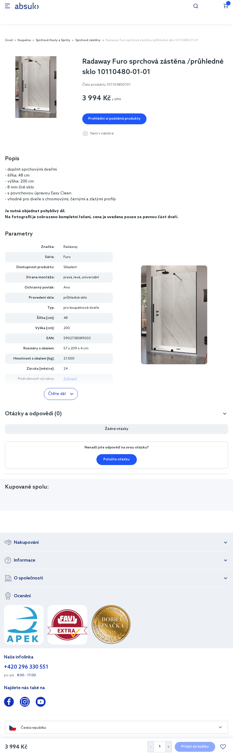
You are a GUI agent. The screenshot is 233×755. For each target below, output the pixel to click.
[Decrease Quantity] (150, 746)
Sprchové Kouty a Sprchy (53, 40)
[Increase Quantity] (169, 746)
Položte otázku (116, 459)
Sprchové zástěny (88, 40)
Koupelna (24, 40)
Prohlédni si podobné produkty (114, 119)
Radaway (70, 247)
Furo (67, 257)
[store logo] (27, 6)
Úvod (9, 40)
